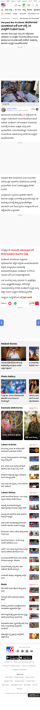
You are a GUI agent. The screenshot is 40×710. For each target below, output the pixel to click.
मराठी (19, 1)
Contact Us (8, 662)
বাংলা (30, 1)
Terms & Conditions (29, 666)
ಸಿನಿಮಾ (29, 10)
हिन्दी (8, 1)
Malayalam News (16, 685)
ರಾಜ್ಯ (24, 10)
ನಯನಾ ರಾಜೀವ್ (12, 109)
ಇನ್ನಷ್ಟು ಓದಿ (33, 408)
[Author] (3, 109)
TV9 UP (34, 685)
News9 (3, 1)
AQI (19, 5)
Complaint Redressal (19, 669)
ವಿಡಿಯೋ (8, 14)
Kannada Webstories (12, 408)
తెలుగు (13, 1)
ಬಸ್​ (23, 115)
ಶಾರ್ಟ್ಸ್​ (15, 14)
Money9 (19, 688)
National (15, 18)
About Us (17, 662)
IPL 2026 (18, 10)
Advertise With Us (28, 662)
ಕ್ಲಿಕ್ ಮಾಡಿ (27, 297)
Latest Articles (8, 445)
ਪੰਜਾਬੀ (35, 1)
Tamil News (5, 685)
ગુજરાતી (24, 1)
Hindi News (9, 677)
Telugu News (29, 677)
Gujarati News (19, 681)
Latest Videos (8, 493)
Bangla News (8, 681)
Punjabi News (30, 681)
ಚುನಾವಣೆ (23, 14)
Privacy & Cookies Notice (11, 666)
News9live (27, 685)
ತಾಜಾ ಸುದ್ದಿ (8, 10)
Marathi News (19, 677)
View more (33, 445)
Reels (4, 584)
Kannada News (6, 18)
